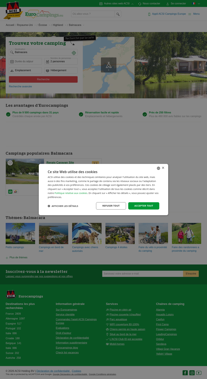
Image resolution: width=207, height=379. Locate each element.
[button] (63, 205)
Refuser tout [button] (111, 205)
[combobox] (158, 168)
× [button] (163, 168)
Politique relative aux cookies (70, 193)
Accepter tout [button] (143, 205)
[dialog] (103, 189)
